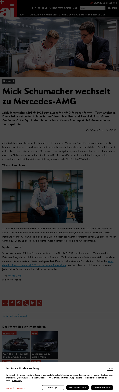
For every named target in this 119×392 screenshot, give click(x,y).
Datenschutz (10, 387)
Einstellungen (53, 387)
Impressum (21, 387)
